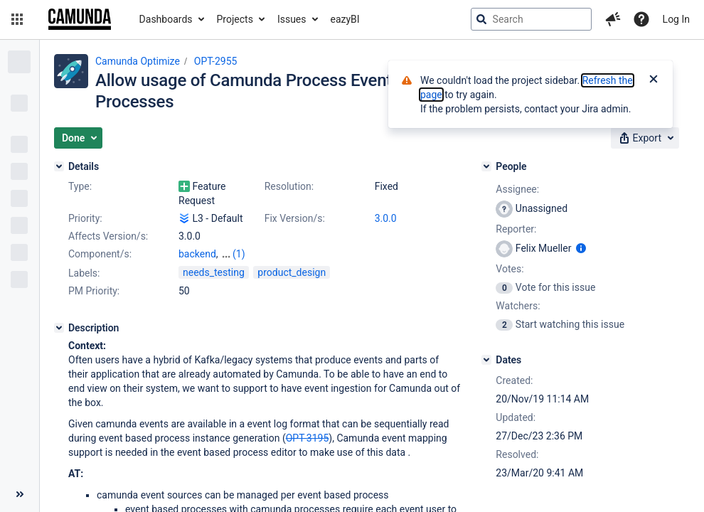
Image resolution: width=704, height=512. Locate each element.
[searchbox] (531, 19)
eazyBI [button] (345, 19)
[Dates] (486, 360)
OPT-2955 (216, 61)
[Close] (653, 80)
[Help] (641, 19)
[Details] (59, 166)
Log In (676, 19)
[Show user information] (581, 248)
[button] (17, 19)
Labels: (84, 273)
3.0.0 (386, 218)
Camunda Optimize (137, 61)
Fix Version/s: (295, 218)
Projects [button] (235, 19)
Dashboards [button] (166, 19)
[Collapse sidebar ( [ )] (19, 494)
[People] (486, 166)
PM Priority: (93, 291)
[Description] (59, 328)
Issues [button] (291, 19)
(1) (239, 254)
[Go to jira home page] (79, 19)
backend (197, 254)
